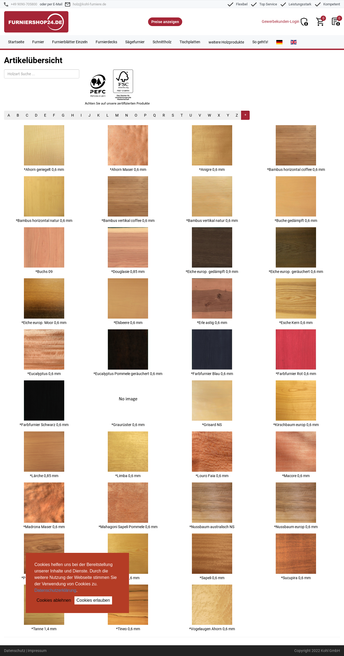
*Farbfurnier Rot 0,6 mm (296, 352)
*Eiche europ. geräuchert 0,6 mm (296, 250)
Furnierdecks (106, 42)
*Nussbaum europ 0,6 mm (296, 505)
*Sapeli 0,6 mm (212, 557)
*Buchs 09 (44, 250)
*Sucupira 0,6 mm (296, 557)
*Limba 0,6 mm (128, 454)
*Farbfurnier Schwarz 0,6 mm (44, 403)
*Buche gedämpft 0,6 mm (296, 199)
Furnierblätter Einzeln (70, 42)
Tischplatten (190, 42)
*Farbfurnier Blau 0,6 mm (212, 352)
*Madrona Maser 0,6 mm (44, 505)
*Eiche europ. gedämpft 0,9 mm (212, 250)
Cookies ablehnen (54, 600)
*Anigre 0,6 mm (212, 148)
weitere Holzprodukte (226, 42)
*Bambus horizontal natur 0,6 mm (44, 199)
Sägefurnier (135, 42)
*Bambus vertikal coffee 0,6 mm (128, 199)
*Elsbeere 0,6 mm (128, 301)
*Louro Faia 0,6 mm (212, 454)
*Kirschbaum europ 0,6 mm (296, 403)
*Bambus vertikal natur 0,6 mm (212, 199)
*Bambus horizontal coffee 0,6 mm (296, 148)
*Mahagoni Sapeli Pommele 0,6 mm (128, 505)
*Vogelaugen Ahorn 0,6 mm (212, 608)
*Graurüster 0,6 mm (128, 403)
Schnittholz (162, 42)
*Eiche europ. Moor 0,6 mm (44, 301)
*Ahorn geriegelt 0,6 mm (44, 148)
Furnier (38, 42)
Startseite (16, 42)
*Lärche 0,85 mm (44, 454)
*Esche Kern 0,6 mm (296, 301)
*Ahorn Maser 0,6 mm (128, 148)
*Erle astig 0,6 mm (212, 301)
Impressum (37, 650)
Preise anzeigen (165, 22)
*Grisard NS (212, 403)
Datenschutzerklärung (55, 590)
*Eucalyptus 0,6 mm (44, 352)
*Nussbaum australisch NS (211, 505)
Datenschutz (14, 650)
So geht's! (260, 42)
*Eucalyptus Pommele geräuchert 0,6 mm (128, 352)
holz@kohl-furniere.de (89, 4)
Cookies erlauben (93, 600)
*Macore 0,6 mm (296, 454)
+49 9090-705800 (24, 4)
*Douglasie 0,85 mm (128, 250)
